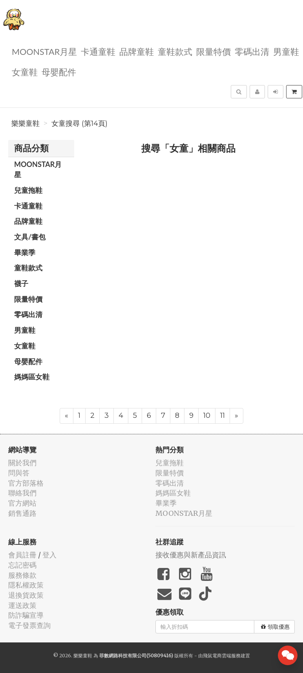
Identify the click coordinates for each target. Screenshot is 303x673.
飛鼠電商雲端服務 (222, 655)
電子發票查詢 (29, 625)
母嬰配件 (59, 71)
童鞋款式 (175, 51)
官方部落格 (26, 483)
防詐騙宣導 (26, 615)
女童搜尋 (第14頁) (79, 123)
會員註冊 (22, 554)
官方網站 (22, 503)
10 (206, 415)
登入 (49, 554)
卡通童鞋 (98, 51)
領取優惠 (275, 626)
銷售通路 (22, 513)
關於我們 (22, 462)
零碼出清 (252, 51)
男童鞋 (286, 51)
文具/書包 (30, 236)
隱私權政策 (26, 585)
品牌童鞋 (136, 51)
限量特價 (213, 51)
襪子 (21, 283)
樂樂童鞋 (25, 123)
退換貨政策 (26, 595)
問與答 (18, 472)
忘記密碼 (22, 565)
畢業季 (24, 252)
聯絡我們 (22, 492)
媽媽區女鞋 (31, 376)
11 (222, 415)
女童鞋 (25, 71)
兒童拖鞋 (28, 190)
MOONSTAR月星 (44, 51)
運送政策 (22, 605)
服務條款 (22, 575)
